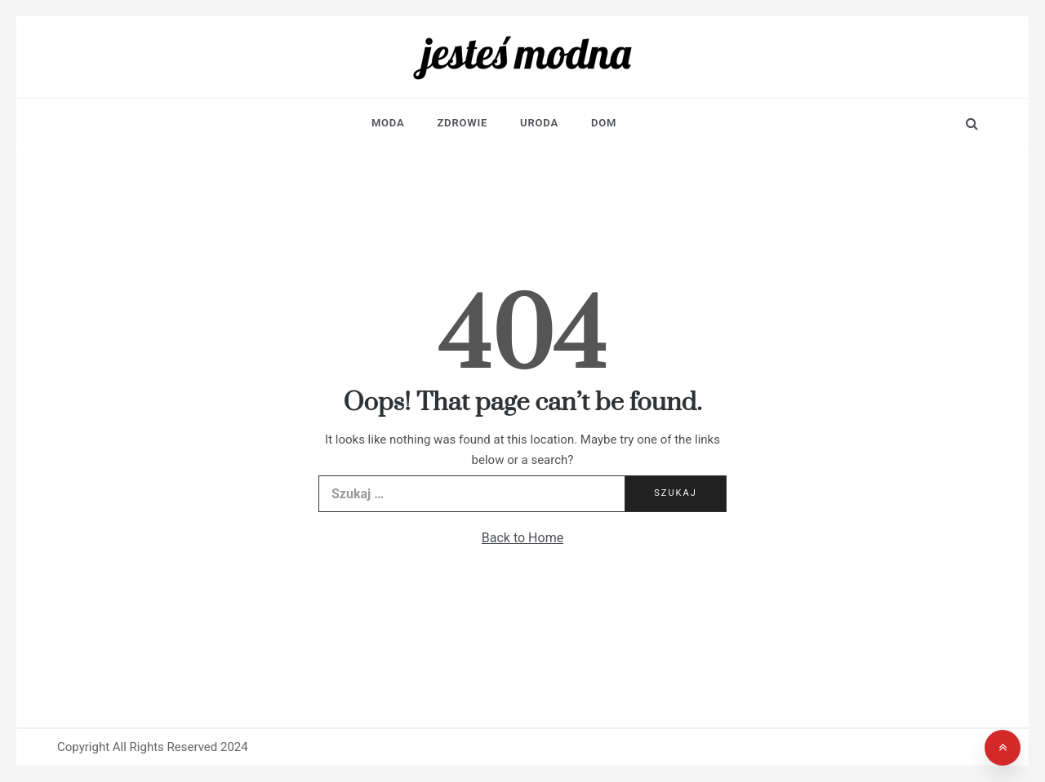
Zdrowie (462, 123)
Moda (388, 123)
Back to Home (522, 538)
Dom (603, 123)
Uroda (539, 123)
